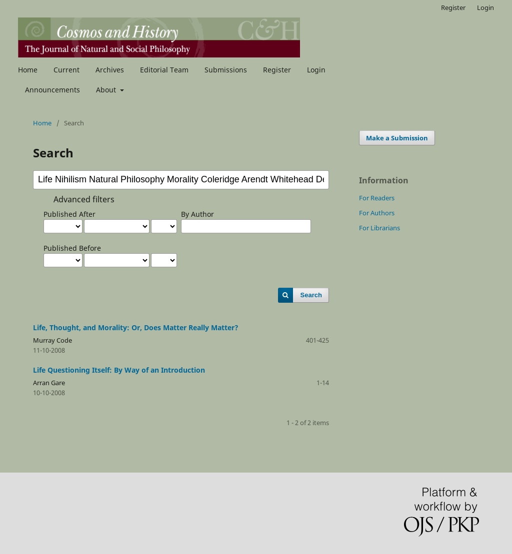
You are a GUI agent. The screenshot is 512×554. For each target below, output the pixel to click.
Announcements (52, 89)
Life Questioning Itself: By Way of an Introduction (119, 370)
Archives (110, 69)
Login (316, 69)
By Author (197, 214)
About (107, 89)
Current (67, 69)
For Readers (376, 197)
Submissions (225, 69)
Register (277, 69)
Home (28, 69)
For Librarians (379, 227)
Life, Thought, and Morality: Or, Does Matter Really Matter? (135, 327)
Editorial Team (164, 69)
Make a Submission (397, 137)
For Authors (376, 212)
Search (311, 295)
